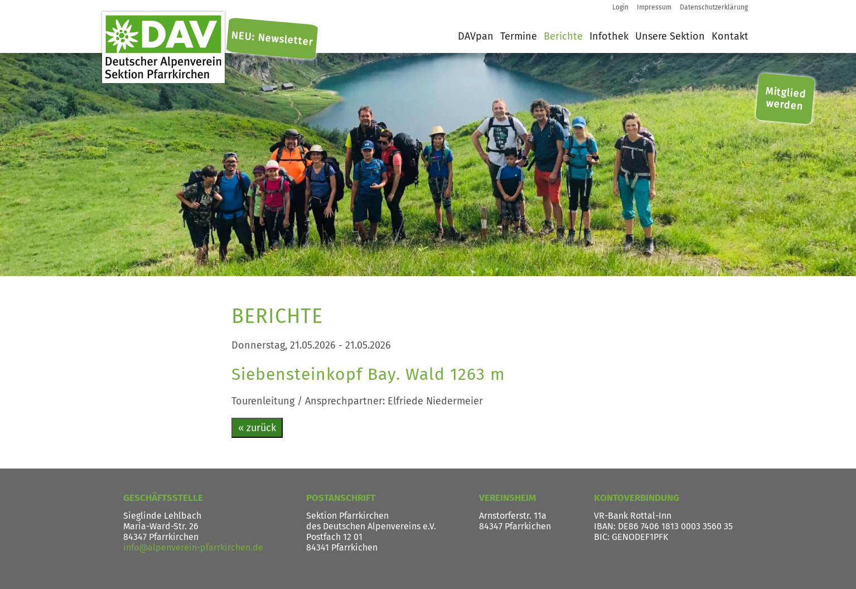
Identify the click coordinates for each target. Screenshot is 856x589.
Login (620, 7)
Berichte (563, 36)
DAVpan (476, 36)
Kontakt (730, 36)
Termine (518, 36)
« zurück (257, 428)
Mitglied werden (786, 99)
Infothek (608, 36)
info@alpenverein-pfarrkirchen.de (193, 547)
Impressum (654, 7)
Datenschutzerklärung (714, 7)
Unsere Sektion (670, 36)
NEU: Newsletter (271, 39)
